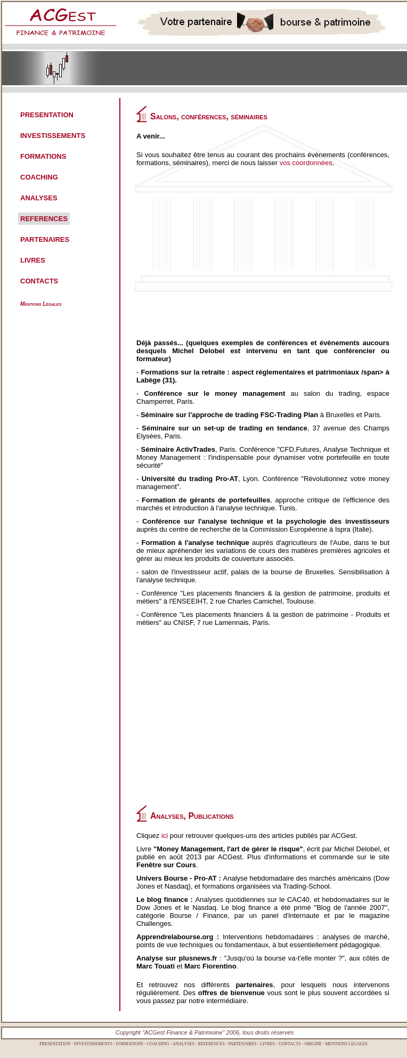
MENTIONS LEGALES (346, 1043)
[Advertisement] (243, 257)
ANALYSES (39, 198)
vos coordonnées (306, 163)
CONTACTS (39, 281)
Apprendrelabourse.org (174, 937)
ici (164, 836)
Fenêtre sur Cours (166, 865)
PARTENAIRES (44, 239)
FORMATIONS (43, 156)
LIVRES (32, 260)
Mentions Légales (40, 304)
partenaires (254, 985)
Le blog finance (162, 900)
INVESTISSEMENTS (52, 136)
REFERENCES (44, 219)
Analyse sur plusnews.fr (176, 958)
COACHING (39, 177)
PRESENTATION (47, 115)
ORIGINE (313, 1043)
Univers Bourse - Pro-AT (176, 878)
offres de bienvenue (231, 993)
